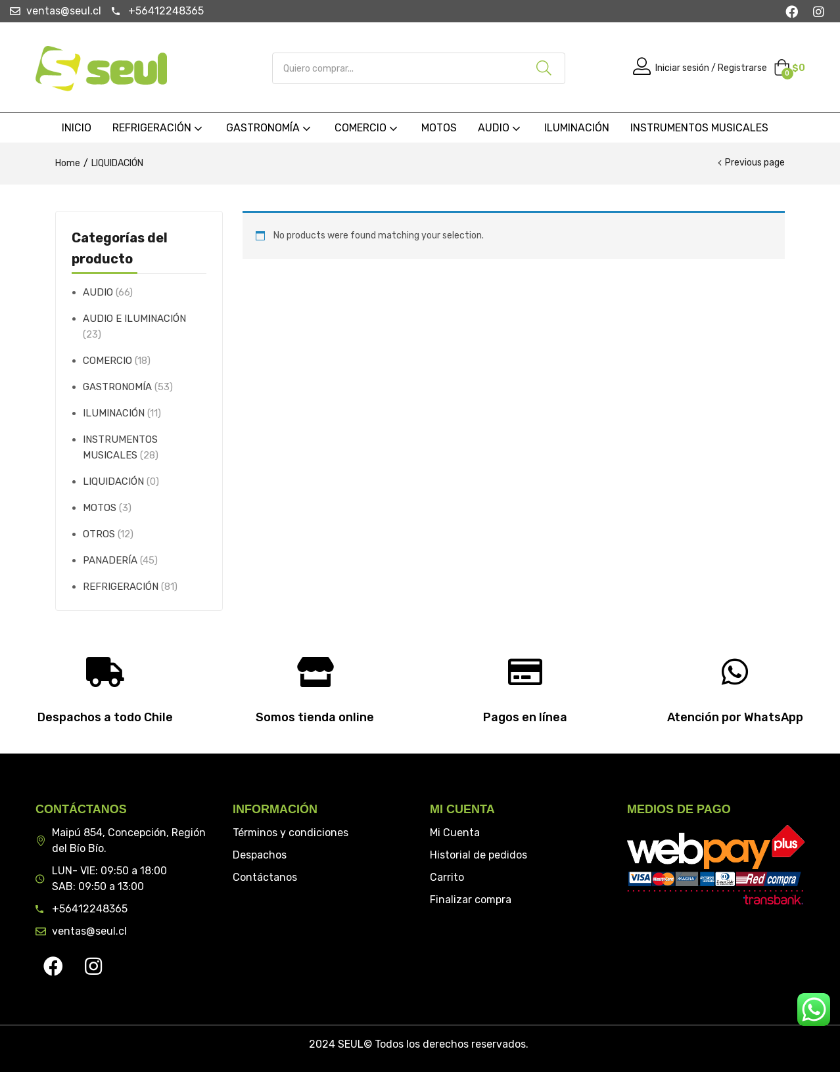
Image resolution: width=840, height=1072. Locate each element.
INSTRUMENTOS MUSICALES (699, 128)
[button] (789, 68)
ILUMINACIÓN (576, 128)
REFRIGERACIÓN (158, 128)
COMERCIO (367, 128)
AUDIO (500, 128)
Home (67, 163)
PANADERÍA (110, 560)
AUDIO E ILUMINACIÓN (134, 318)
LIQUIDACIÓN (113, 481)
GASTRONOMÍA (270, 128)
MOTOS (439, 128)
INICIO (76, 128)
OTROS (99, 534)
